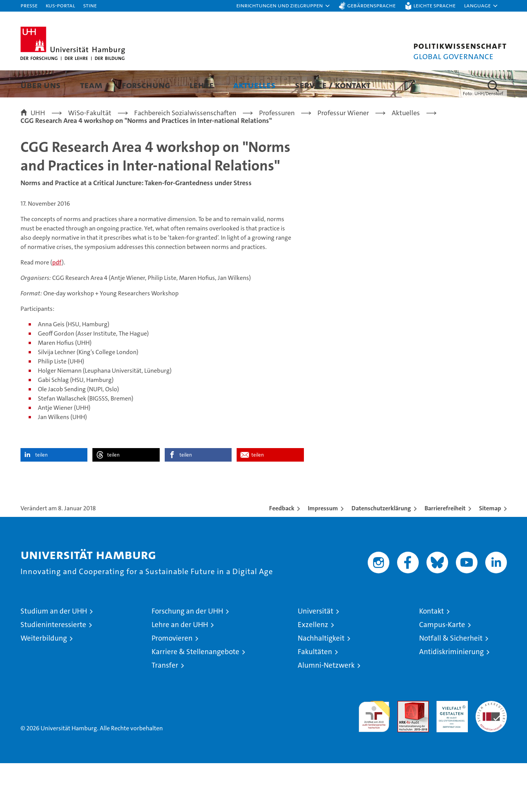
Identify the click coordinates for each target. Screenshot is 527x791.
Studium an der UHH (53, 639)
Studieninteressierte (53, 652)
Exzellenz (313, 652)
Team (91, 84)
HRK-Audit (450, 733)
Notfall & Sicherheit (451, 666)
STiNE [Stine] (90, 5)
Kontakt (431, 639)
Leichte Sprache (434, 5)
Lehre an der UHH (180, 652)
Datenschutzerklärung (381, 536)
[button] (283, 6)
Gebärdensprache (371, 5)
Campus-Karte (442, 652)
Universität (315, 639)
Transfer (165, 693)
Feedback (281, 536)
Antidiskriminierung (451, 679)
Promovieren (172, 666)
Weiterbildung (43, 666)
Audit (404, 733)
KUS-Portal (60, 5)
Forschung (146, 84)
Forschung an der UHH (187, 639)
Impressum (323, 536)
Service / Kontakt (332, 84)
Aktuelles (254, 84)
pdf (57, 290)
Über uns (40, 84)
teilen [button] (41, 482)
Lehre (201, 84)
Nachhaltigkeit (321, 666)
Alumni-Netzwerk (326, 693)
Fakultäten (315, 679)
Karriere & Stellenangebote (195, 679)
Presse (29, 5)
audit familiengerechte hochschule (374, 741)
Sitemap (490, 536)
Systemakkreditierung (491, 733)
